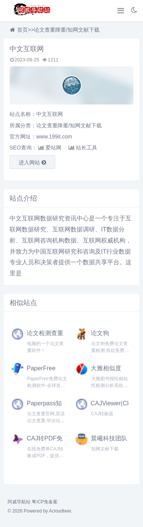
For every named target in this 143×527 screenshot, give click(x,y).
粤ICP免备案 (45, 502)
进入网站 (32, 162)
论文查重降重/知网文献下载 (67, 30)
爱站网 (49, 148)
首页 (22, 30)
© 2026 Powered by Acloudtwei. (40, 511)
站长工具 (83, 148)
